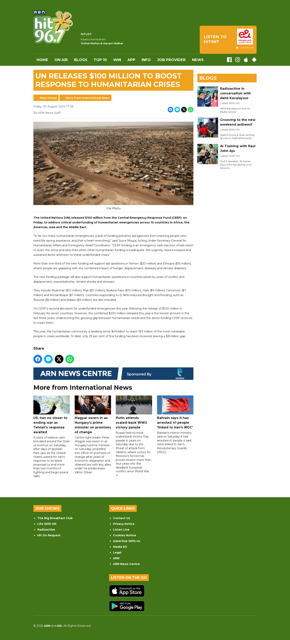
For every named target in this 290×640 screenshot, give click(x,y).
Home (42, 60)
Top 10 (100, 60)
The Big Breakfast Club (55, 518)
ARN (116, 558)
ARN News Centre (126, 564)
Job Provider (171, 60)
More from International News (87, 97)
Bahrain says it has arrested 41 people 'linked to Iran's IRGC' (175, 412)
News (198, 60)
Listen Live (121, 529)
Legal (117, 552)
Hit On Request (49, 535)
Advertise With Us (126, 541)
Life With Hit (46, 524)
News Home (48, 97)
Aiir (59, 626)
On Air (61, 60)
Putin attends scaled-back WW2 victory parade (134, 412)
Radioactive (46, 529)
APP (131, 60)
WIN (117, 60)
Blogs (80, 60)
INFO (146, 60)
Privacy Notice (124, 524)
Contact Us (121, 518)
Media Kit (120, 547)
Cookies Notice (124, 535)
